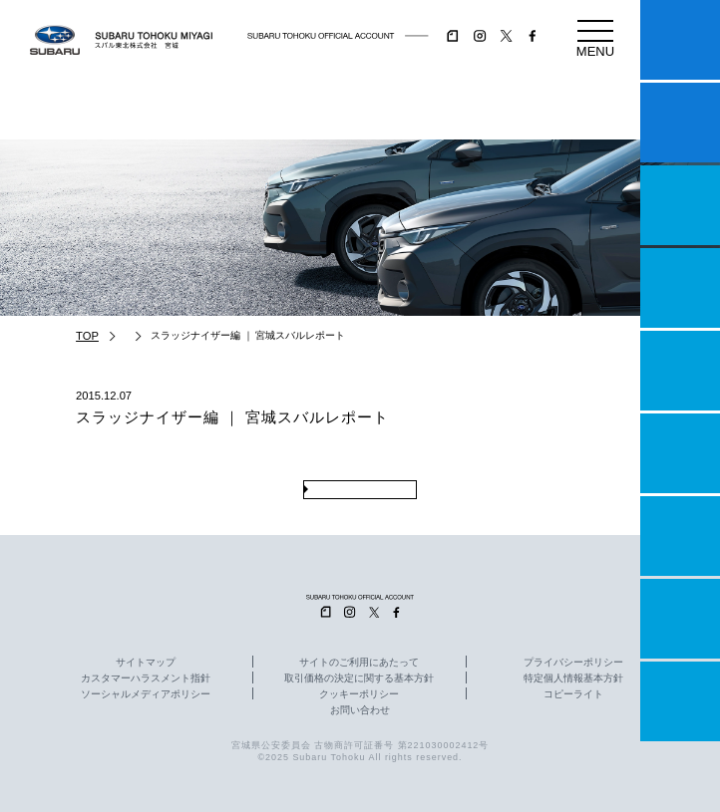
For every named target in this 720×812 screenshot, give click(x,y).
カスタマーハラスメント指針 (145, 678)
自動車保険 (680, 536)
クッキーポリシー (359, 694)
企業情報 (680, 619)
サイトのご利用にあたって (359, 663)
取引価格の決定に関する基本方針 (359, 678)
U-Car (680, 453)
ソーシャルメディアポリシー (145, 694)
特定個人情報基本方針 (573, 678)
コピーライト (573, 694)
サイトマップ (146, 663)
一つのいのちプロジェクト (680, 205)
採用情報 (680, 701)
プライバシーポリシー (573, 663)
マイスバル (680, 40)
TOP (87, 336)
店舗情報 (680, 370)
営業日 (680, 288)
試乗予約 (680, 122)
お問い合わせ (360, 710)
